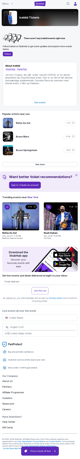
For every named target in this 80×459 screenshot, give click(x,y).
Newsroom (8, 403)
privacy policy (56, 298)
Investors (7, 398)
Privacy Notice (39, 441)
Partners (7, 386)
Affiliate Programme (13, 392)
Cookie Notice (55, 441)
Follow (8, 54)
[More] (75, 12)
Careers (6, 409)
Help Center (8, 421)
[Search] (68, 3)
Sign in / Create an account (25, 185)
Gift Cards (7, 427)
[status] (40, 451)
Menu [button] (7, 3)
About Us (7, 381)
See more (40, 164)
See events (40, 102)
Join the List (40, 290)
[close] (55, 451)
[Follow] (69, 123)
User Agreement (24, 441)
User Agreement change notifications (40, 446)
